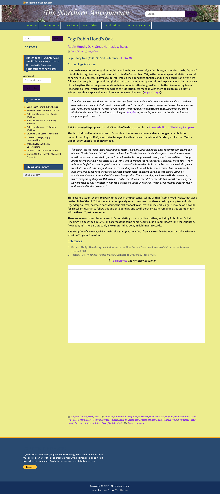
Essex (90, 416)
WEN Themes (121, 490)
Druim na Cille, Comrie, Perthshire (42, 133)
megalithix (93, 51)
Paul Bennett (119, 260)
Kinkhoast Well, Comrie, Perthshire (43, 110)
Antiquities (49, 25)
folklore (81, 419)
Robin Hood (183, 419)
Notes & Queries (137, 25)
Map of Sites (90, 25)
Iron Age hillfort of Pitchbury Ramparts (171, 127)
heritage (106, 419)
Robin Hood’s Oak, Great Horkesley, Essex (98, 47)
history (115, 419)
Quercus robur (170, 419)
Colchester (143, 416)
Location (69, 25)
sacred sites (85, 423)
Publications (112, 25)
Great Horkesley (93, 419)
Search (57, 38)
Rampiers (132, 112)
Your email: (29, 76)
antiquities (132, 416)
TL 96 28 (126, 58)
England (169, 416)
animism (109, 416)
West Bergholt (115, 423)
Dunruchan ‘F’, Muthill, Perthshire (42, 107)
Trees (96, 416)
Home (30, 25)
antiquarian (120, 416)
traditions (96, 423)
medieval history (149, 419)
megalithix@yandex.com (39, 2)
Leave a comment (136, 423)
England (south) (79, 416)
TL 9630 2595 (152, 92)
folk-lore (72, 419)
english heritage (181, 416)
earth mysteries (156, 416)
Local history (134, 419)
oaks (160, 419)
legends (123, 419)
